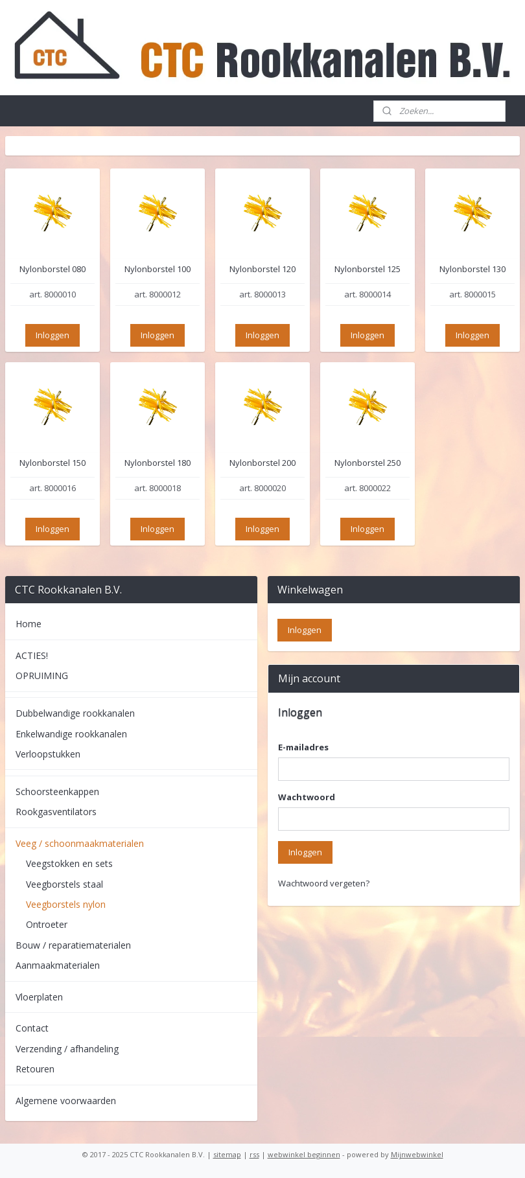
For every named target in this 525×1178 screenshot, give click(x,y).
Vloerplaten (39, 997)
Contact (32, 1028)
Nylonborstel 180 (157, 464)
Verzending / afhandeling (67, 1049)
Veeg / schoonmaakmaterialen (80, 843)
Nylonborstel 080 (52, 269)
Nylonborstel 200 (262, 464)
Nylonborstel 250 (367, 464)
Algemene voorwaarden (66, 1100)
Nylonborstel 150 (52, 464)
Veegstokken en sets (69, 863)
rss (254, 1154)
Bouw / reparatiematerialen (73, 945)
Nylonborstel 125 (367, 269)
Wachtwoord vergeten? (323, 883)
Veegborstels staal (64, 884)
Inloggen (52, 335)
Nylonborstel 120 (262, 269)
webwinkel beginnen (304, 1154)
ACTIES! (32, 655)
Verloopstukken (48, 754)
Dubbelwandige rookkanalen (75, 713)
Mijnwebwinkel (417, 1154)
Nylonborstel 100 (157, 269)
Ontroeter (46, 924)
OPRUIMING (42, 675)
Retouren (35, 1069)
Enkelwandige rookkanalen (71, 734)
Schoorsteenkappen (57, 791)
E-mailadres (303, 747)
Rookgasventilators (56, 811)
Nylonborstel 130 (472, 269)
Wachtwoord (306, 797)
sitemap (227, 1154)
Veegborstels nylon (66, 904)
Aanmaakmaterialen (58, 965)
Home (28, 624)
